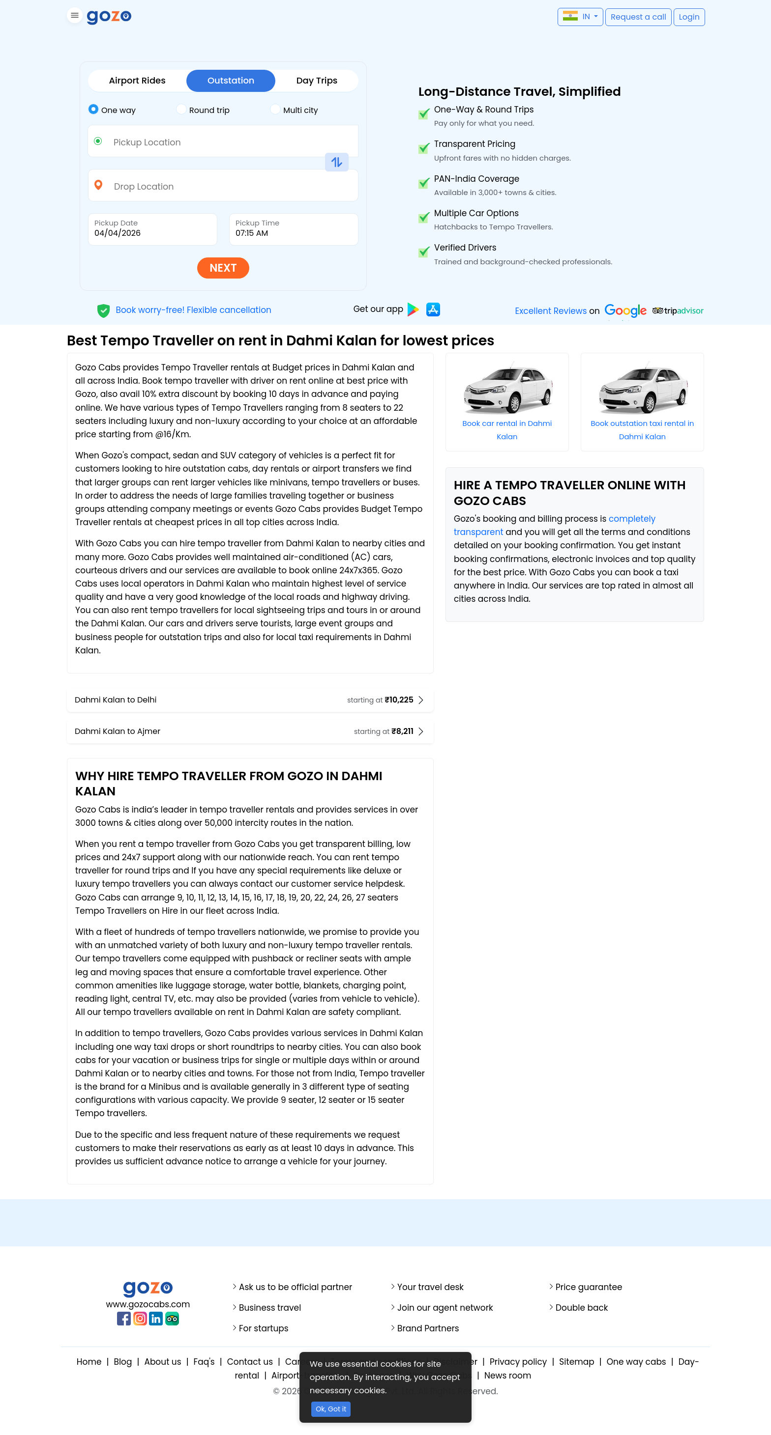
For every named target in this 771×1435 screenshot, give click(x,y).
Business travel (270, 1308)
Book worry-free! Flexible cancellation (183, 309)
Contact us (250, 1362)
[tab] (132, 110)
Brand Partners (428, 1328)
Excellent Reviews (551, 311)
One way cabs (636, 1362)
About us (162, 1362)
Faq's (204, 1362)
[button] (73, 17)
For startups (264, 1328)
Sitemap (576, 1362)
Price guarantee (589, 1287)
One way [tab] (112, 109)
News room (507, 1375)
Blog (123, 1362)
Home (89, 1362)
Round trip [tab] (203, 109)
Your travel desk (430, 1287)
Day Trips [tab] (317, 80)
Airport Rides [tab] (137, 80)
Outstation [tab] (231, 80)
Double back (582, 1308)
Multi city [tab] (294, 109)
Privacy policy (518, 1362)
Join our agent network (445, 1308)
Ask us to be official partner (295, 1287)
